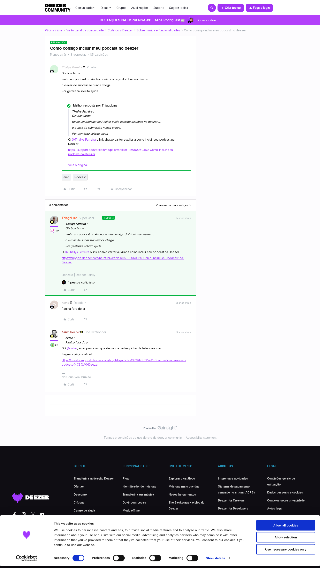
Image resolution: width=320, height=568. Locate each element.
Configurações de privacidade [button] (287, 516)
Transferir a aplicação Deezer (94, 478)
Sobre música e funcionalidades (158, 30)
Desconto (80, 494)
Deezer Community (182, 516)
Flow (126, 478)
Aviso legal (274, 508)
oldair (65, 302)
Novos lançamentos (182, 494)
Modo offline (131, 510)
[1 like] (78, 282)
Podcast (80, 177)
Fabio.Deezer (70, 332)
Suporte (158, 7)
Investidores (226, 516)
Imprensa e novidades (233, 478)
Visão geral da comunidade (85, 30)
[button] (231, 8)
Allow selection (285, 539)
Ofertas (79, 486)
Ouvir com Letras (134, 502)
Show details (215, 560)
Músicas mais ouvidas (184, 486)
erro (66, 177)
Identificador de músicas (139, 486)
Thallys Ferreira (72, 67)
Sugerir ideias (178, 7)
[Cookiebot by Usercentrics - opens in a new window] (27, 560)
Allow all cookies (285, 527)
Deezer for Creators (231, 500)
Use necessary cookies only (285, 551)
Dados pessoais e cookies (285, 492)
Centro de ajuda (84, 510)
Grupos (121, 7)
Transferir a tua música (138, 494)
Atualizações (139, 7)
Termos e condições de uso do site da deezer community (143, 437)
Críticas (79, 502)
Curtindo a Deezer (120, 30)
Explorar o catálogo (182, 478)
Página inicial (53, 30)
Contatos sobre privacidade (286, 500)
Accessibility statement (201, 437)
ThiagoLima (69, 218)
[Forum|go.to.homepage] (57, 8)
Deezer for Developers (233, 508)
